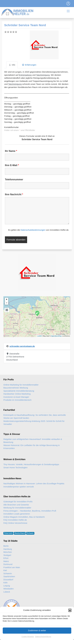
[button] (70, 618)
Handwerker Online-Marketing (17, 394)
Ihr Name (11, 151)
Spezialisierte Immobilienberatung (18, 391)
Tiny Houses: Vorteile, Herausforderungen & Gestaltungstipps (31, 464)
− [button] (6, 303)
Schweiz (30, 533)
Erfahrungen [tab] (29, 65)
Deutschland (20, 533)
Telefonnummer (14, 179)
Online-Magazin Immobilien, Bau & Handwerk (24, 517)
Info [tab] (12, 65)
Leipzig (6, 586)
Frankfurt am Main (11, 567)
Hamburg (7, 549)
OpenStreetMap (56, 336)
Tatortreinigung (43, 75)
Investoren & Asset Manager (16, 397)
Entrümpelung (25, 75)
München (7, 552)
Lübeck (6, 592)
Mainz (6, 561)
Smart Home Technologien (15, 467)
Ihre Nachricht (14, 194)
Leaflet (39, 336)
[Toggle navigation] (68, 3)
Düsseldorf (8, 579)
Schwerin (7, 573)
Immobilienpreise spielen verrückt (18, 486)
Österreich (8, 533)
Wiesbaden (8, 588)
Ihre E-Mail (12, 165)
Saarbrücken (9, 576)
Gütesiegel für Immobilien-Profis (17, 501)
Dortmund (7, 564)
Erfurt (5, 558)
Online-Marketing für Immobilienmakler (21, 385)
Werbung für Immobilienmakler (17, 507)
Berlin (6, 546)
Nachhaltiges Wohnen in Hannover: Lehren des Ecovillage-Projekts (33, 483)
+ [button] (6, 299)
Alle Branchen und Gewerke (16, 505)
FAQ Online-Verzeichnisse (15, 523)
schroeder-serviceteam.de (22, 346)
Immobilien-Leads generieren (16, 514)
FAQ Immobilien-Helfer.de (15, 520)
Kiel (5, 570)
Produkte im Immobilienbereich (17, 400)
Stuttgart (7, 555)
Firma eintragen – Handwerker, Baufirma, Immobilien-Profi (29, 511)
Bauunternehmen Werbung (15, 388)
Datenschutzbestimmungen (33, 230)
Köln (5, 582)
